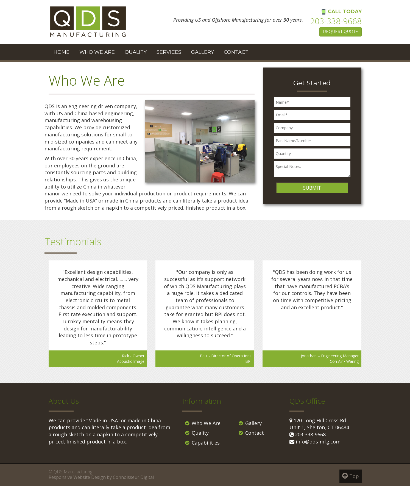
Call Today (336, 18)
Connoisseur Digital (133, 477)
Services (169, 52)
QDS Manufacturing (73, 472)
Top (350, 475)
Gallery (202, 52)
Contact (236, 52)
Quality (136, 52)
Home (61, 52)
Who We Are (97, 52)
